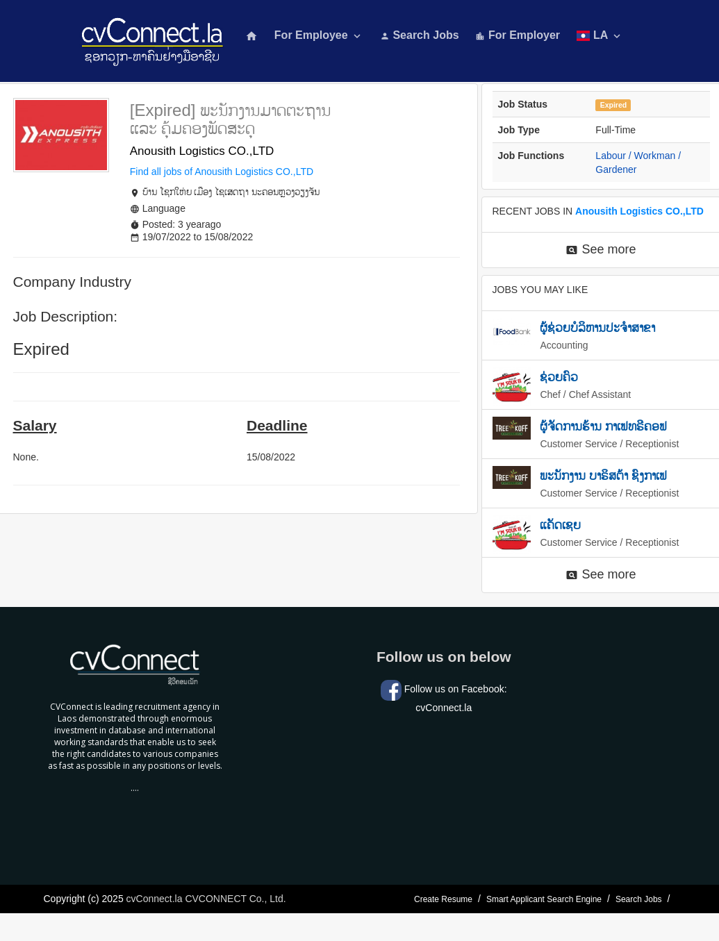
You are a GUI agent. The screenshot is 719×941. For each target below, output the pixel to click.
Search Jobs (419, 35)
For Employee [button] (318, 35)
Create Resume (443, 899)
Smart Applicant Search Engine (544, 899)
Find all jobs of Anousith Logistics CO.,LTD (221, 171)
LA (600, 35)
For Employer (517, 35)
